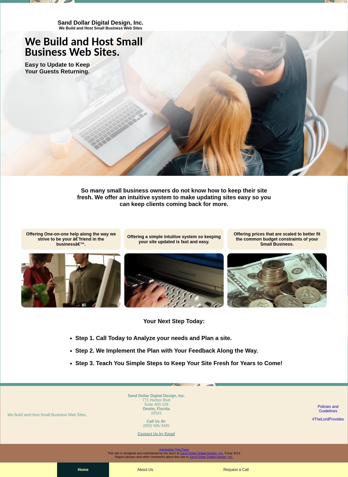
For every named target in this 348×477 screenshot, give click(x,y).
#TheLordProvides (328, 419)
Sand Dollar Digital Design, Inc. (202, 453)
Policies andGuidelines (328, 409)
